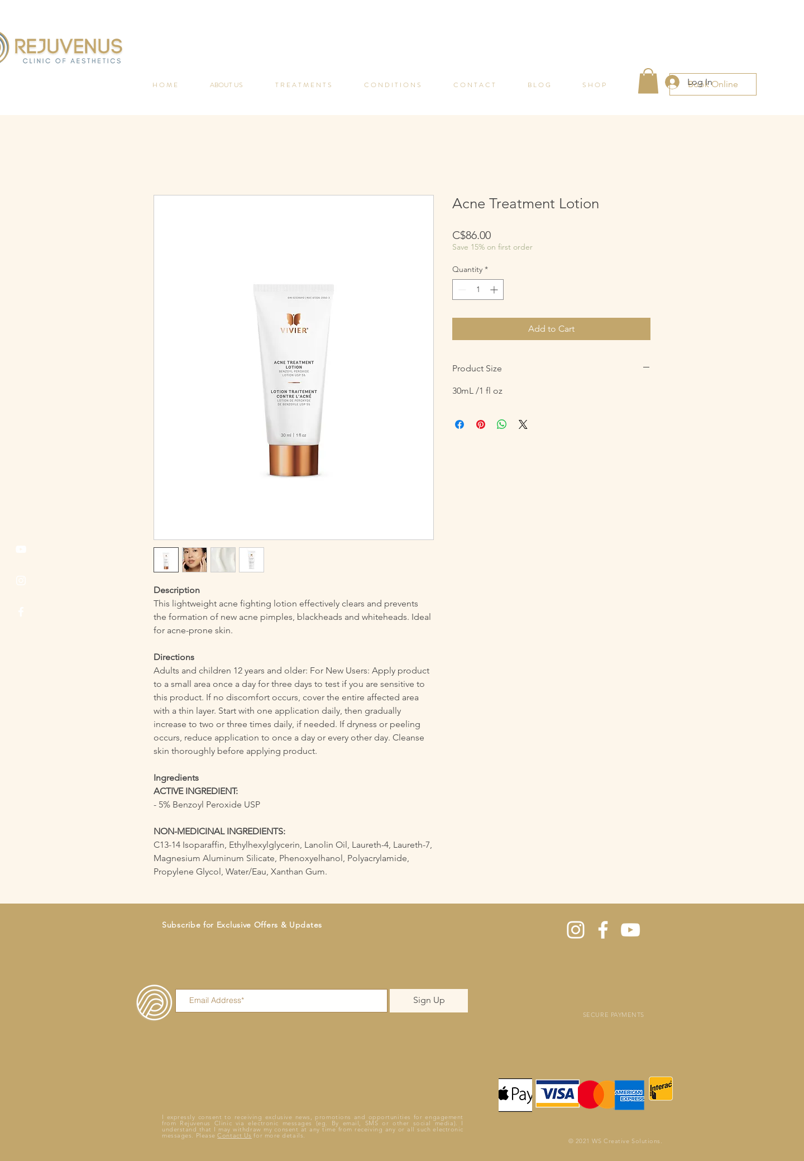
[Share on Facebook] (459, 424)
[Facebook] (21, 611)
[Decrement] (461, 289)
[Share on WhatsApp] (502, 424)
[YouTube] (21, 549)
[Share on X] (523, 424)
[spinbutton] (478, 289)
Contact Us (234, 1135)
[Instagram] (21, 580)
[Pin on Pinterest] (480, 424)
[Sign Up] (429, 1000)
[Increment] (495, 289)
